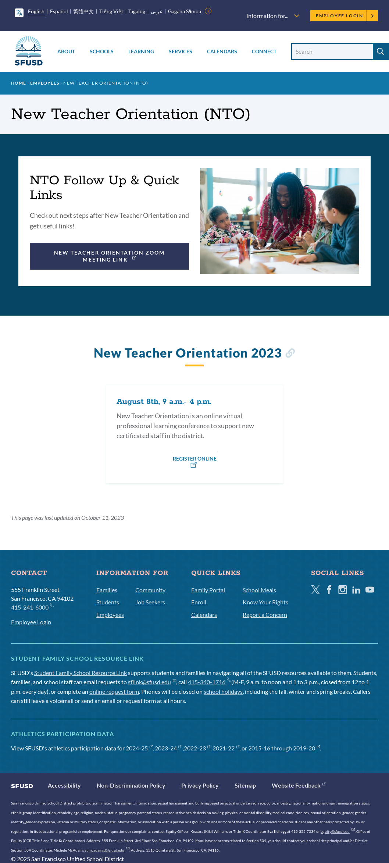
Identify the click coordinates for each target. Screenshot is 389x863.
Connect (264, 51)
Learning (141, 51)
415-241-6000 (32, 607)
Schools (102, 51)
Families (106, 589)
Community (150, 589)
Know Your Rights (265, 602)
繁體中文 (83, 11)
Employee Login (345, 15)
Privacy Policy (200, 785)
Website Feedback (298, 785)
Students (107, 602)
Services (180, 51)
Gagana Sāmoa (184, 11)
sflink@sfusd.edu (152, 681)
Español (59, 11)
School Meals (259, 589)
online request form (114, 691)
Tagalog (136, 11)
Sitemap (245, 785)
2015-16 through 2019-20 (284, 748)
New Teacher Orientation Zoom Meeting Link (109, 255)
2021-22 (226, 748)
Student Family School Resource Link (80, 672)
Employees (44, 83)
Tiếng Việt (111, 11)
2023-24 (168, 748)
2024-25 (139, 748)
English (36, 11)
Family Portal (208, 589)
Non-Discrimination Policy (131, 785)
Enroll (198, 602)
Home (18, 83)
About (66, 51)
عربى (157, 11)
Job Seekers (150, 602)
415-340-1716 (209, 681)
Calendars (222, 51)
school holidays (223, 691)
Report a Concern (265, 614)
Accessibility (64, 785)
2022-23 (197, 748)
